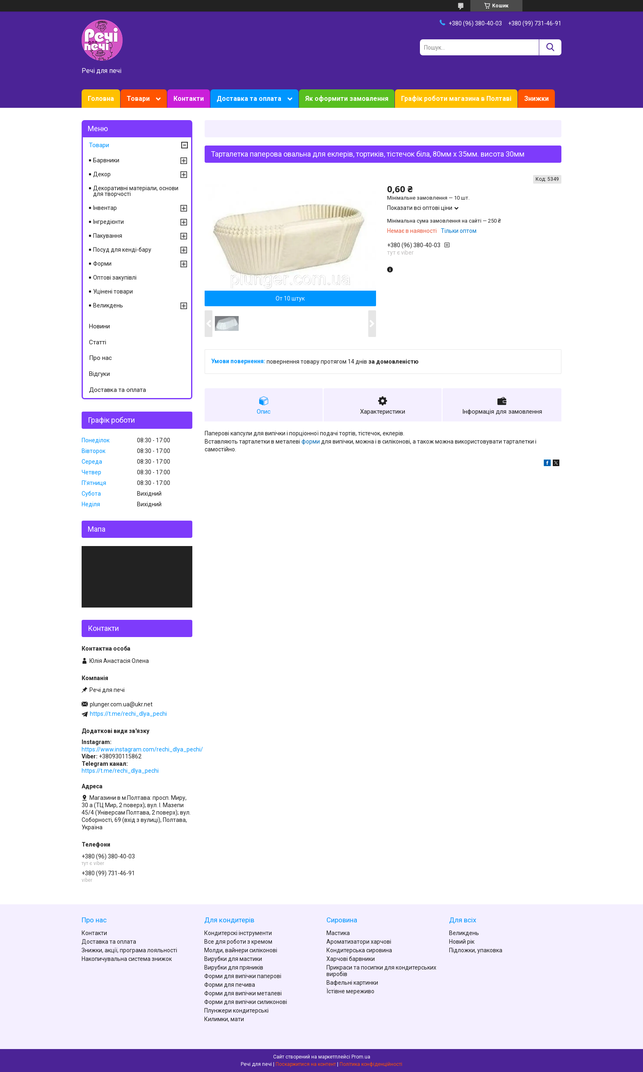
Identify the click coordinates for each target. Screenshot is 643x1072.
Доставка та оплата (249, 98)
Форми (102, 263)
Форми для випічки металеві (243, 993)
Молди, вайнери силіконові (240, 950)
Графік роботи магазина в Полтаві (456, 98)
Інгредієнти (108, 221)
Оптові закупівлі (115, 277)
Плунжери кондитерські (236, 1010)
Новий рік (461, 941)
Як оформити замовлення (346, 98)
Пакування (107, 235)
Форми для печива (229, 984)
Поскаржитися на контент (306, 1064)
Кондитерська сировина (359, 950)
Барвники (106, 160)
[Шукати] (550, 47)
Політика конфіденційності (371, 1064)
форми (310, 441)
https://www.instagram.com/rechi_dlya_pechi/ (142, 749)
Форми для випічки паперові (242, 976)
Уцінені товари (113, 291)
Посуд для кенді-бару (122, 249)
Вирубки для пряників (233, 967)
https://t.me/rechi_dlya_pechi (128, 713)
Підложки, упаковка (475, 950)
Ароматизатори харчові (358, 941)
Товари (138, 98)
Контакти (188, 98)
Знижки (536, 98)
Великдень (108, 305)
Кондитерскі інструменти (238, 933)
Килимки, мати (224, 1019)
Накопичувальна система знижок (127, 959)
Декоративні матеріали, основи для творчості (135, 191)
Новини (99, 326)
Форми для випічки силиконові (245, 1002)
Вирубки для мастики (233, 959)
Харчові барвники (350, 959)
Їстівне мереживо (350, 991)
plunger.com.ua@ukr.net (121, 704)
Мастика (338, 933)
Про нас (100, 358)
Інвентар (105, 208)
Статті (97, 342)
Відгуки (99, 374)
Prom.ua (360, 1057)
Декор (102, 174)
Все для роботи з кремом (238, 941)
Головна (101, 98)
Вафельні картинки (352, 982)
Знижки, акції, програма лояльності (129, 950)
